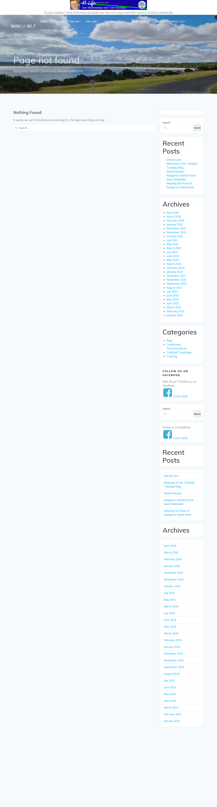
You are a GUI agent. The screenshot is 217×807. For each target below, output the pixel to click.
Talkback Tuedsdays (179, 352)
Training (172, 356)
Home (44, 21)
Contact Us (48, 30)
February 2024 (175, 268)
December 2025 (176, 228)
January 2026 (175, 224)
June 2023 (173, 295)
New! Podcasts (175, 171)
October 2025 (175, 236)
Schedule (58, 21)
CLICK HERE (180, 396)
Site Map (67, 30)
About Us (177, 21)
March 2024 (174, 264)
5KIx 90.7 (23, 26)
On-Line (91, 21)
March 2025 (174, 248)
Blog (169, 340)
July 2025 (172, 240)
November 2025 (176, 232)
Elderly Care (174, 159)
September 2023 (177, 283)
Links (159, 21)
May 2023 (172, 299)
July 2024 (172, 252)
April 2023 (173, 303)
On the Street (114, 21)
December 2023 (176, 276)
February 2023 (175, 311)
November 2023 (176, 279)
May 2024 (172, 260)
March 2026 (174, 216)
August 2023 (174, 287)
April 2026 (173, 212)
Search (166, 122)
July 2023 (172, 291)
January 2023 (175, 315)
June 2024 (173, 256)
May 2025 (172, 244)
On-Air (74, 21)
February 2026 (175, 220)
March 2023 (174, 307)
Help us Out (140, 21)
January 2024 (175, 272)
